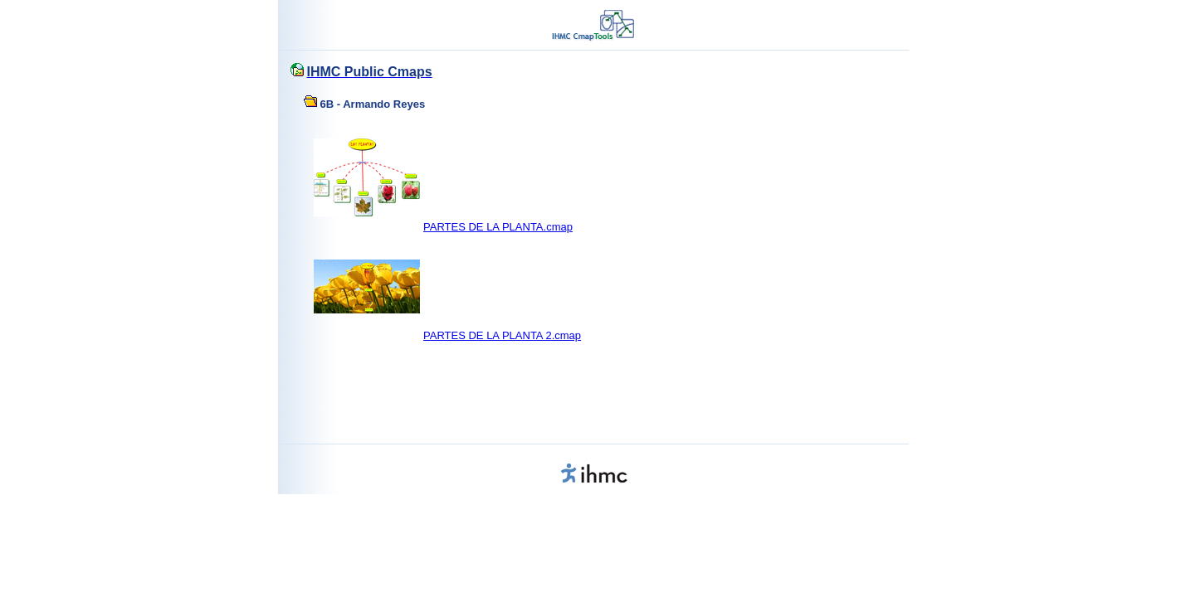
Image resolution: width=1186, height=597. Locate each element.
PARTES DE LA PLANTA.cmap (498, 227)
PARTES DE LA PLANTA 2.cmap (502, 335)
